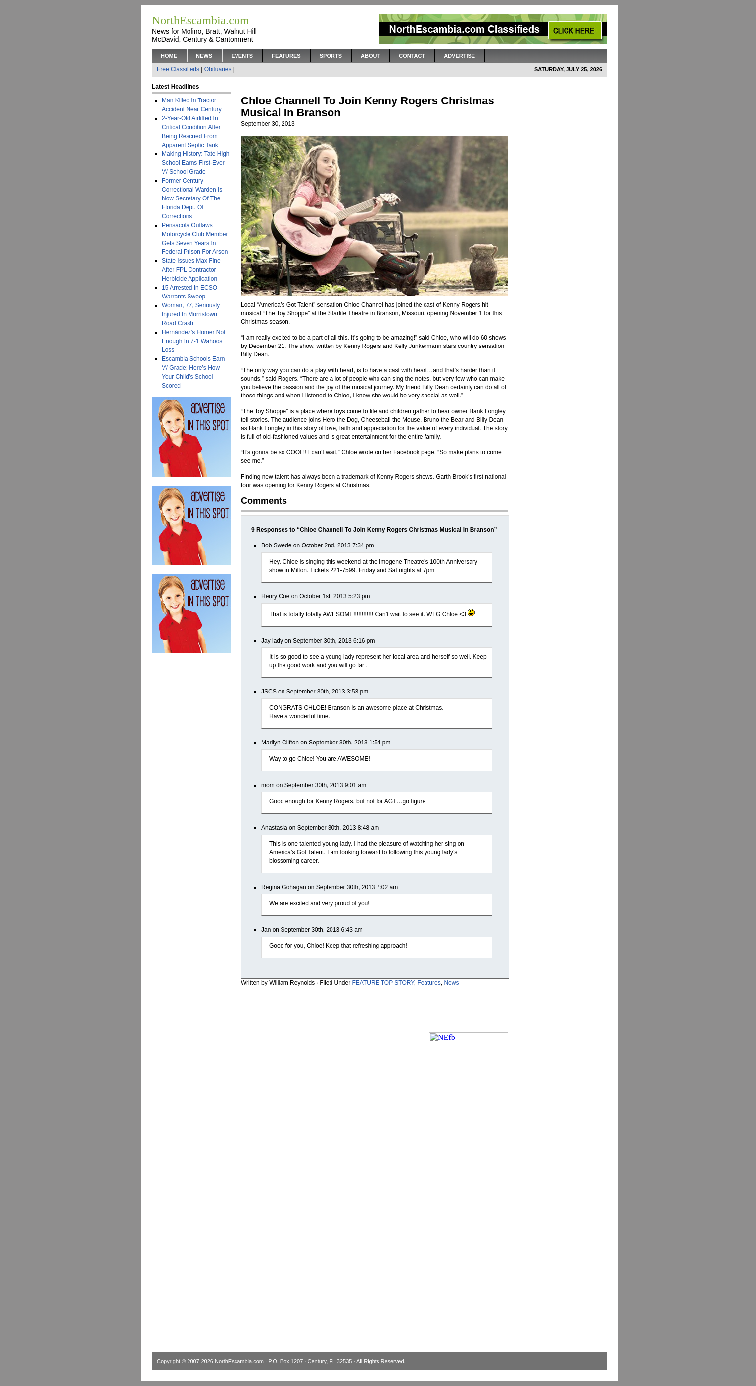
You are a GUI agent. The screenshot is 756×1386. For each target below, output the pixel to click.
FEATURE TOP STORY (383, 982)
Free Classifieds (178, 69)
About (370, 56)
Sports (331, 56)
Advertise (459, 56)
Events (242, 56)
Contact (412, 56)
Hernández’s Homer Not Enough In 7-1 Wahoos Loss (194, 341)
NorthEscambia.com (239, 1361)
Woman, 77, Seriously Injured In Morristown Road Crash (191, 314)
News (204, 56)
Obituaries (218, 69)
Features (286, 56)
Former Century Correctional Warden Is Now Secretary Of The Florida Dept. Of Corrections (192, 198)
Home (169, 56)
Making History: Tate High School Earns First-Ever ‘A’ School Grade (196, 162)
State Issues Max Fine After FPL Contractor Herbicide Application (191, 269)
